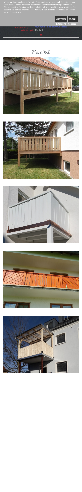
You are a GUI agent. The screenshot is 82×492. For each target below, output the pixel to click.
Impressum (71, 24)
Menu (41, 35)
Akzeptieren (61, 19)
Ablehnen (72, 19)
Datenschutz (61, 24)
